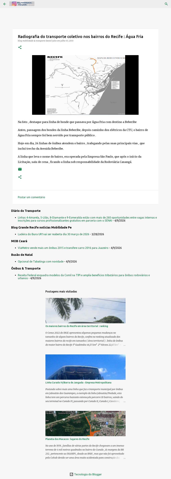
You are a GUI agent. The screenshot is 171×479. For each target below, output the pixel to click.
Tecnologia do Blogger (85, 474)
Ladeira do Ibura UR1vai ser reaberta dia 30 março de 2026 (53, 234)
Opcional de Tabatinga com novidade (40, 261)
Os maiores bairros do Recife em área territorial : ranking (76, 326)
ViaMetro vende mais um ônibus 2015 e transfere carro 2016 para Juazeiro (63, 247)
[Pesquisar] (166, 4)
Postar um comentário (31, 197)
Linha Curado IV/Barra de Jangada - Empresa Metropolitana (78, 382)
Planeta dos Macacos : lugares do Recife (67, 439)
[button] (20, 47)
